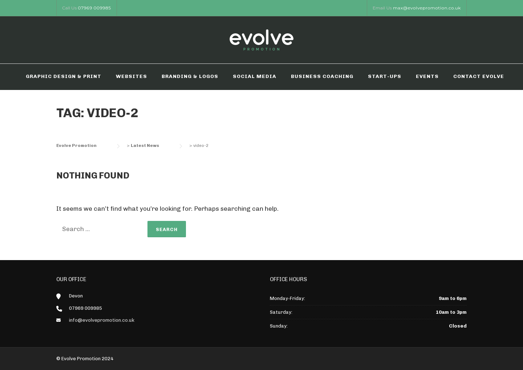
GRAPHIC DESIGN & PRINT (63, 76)
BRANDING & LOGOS (190, 76)
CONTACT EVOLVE (478, 76)
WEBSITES (131, 76)
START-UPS (384, 76)
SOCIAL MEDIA (254, 76)
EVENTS (427, 76)
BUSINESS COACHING (322, 76)
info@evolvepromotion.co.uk (101, 320)
